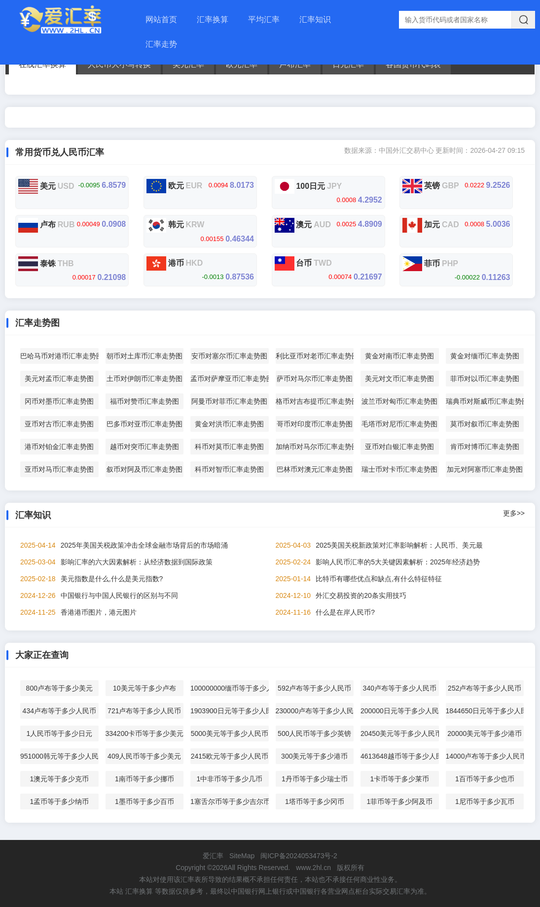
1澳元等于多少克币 (59, 779)
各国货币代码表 (413, 64)
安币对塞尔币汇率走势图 (229, 356)
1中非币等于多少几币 (229, 779)
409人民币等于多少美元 (144, 756)
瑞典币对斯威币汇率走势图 (485, 401)
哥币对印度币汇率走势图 (315, 424)
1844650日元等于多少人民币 (485, 711)
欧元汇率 (241, 64)
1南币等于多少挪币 (144, 779)
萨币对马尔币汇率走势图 (315, 379)
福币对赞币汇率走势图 (144, 401)
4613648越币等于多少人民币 (399, 756)
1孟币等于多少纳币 (59, 801)
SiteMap (241, 856)
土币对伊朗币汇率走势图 (144, 379)
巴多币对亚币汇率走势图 (144, 424)
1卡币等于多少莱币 (399, 779)
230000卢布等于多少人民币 (315, 711)
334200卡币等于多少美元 (145, 733)
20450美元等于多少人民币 (399, 733)
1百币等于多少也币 (484, 779)
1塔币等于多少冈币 (314, 801)
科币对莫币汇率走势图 (229, 447)
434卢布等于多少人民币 (59, 711)
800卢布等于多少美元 (59, 688)
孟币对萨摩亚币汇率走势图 (229, 379)
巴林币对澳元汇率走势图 (315, 469)
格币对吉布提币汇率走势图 (315, 401)
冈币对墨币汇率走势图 (59, 401)
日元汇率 (348, 64)
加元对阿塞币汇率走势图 (485, 469)
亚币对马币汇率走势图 (59, 469)
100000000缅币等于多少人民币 (229, 688)
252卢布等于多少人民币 (484, 688)
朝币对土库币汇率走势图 (144, 356)
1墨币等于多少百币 (144, 801)
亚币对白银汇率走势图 (399, 447)
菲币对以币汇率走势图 (484, 379)
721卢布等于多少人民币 (144, 711)
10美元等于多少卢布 (144, 688)
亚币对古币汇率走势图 (59, 424)
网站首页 (161, 19)
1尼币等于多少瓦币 (484, 801)
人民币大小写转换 (119, 64)
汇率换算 (212, 19)
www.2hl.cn (313, 868)
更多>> (514, 513)
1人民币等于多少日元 (59, 733)
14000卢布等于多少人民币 (485, 756)
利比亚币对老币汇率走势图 (315, 356)
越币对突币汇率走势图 (144, 447)
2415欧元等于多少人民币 (229, 756)
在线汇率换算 (42, 64)
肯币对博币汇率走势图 (484, 447)
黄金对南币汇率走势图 (399, 356)
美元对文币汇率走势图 (399, 379)
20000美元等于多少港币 (484, 733)
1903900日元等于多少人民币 (229, 711)
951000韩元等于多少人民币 (59, 756)
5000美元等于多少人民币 (229, 733)
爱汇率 (213, 856)
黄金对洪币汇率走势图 (229, 424)
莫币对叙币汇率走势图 (484, 424)
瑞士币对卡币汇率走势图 (399, 469)
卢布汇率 (295, 64)
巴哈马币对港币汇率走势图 (59, 356)
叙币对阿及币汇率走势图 (144, 469)
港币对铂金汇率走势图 (59, 447)
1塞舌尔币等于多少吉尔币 (229, 801)
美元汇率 (188, 64)
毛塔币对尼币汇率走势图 (399, 424)
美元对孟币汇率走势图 (59, 379)
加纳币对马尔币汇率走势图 (315, 447)
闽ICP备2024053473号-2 (298, 856)
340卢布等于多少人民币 (399, 688)
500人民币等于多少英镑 (314, 733)
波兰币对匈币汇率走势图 (399, 401)
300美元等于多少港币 (314, 756)
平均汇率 (264, 19)
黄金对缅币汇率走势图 (484, 356)
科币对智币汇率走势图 (229, 469)
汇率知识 (315, 19)
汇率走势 (161, 44)
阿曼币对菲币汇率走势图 (229, 401)
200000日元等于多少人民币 (399, 711)
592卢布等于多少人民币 (314, 688)
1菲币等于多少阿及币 (399, 801)
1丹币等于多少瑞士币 (315, 779)
